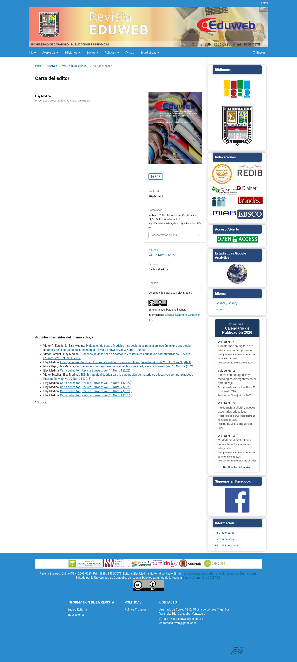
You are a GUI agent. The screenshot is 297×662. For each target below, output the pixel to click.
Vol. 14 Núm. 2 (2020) (75, 65)
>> (45, 402)
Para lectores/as (224, 532)
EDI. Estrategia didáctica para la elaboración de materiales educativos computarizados (136, 374)
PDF (157, 176)
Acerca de (49, 52)
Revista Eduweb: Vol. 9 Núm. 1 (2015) (67, 378)
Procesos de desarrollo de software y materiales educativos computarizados (130, 354)
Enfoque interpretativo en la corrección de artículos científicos (100, 362)
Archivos (52, 65)
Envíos (91, 52)
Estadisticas (148, 52)
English (219, 309)
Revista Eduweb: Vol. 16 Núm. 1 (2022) (107, 383)
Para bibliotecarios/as (228, 545)
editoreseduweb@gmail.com (237, 573)
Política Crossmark (137, 609)
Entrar (264, 3)
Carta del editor (70, 370)
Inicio (32, 52)
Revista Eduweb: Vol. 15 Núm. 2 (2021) (169, 366)
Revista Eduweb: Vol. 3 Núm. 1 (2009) (121, 349)
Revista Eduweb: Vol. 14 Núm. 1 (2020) (107, 370)
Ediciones (71, 52)
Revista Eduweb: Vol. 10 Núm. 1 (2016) (107, 395)
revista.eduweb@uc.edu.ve (200, 573)
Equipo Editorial (77, 609)
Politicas (111, 52)
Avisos (129, 52)
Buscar (259, 52)
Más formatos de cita (164, 235)
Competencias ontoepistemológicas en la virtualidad (109, 366)
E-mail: (163, 618)
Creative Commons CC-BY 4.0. (202, 577)
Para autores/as (224, 539)
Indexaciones (76, 614)
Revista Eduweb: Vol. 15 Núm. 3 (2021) (166, 362)
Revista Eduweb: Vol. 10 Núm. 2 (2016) (107, 391)
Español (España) (226, 303)
